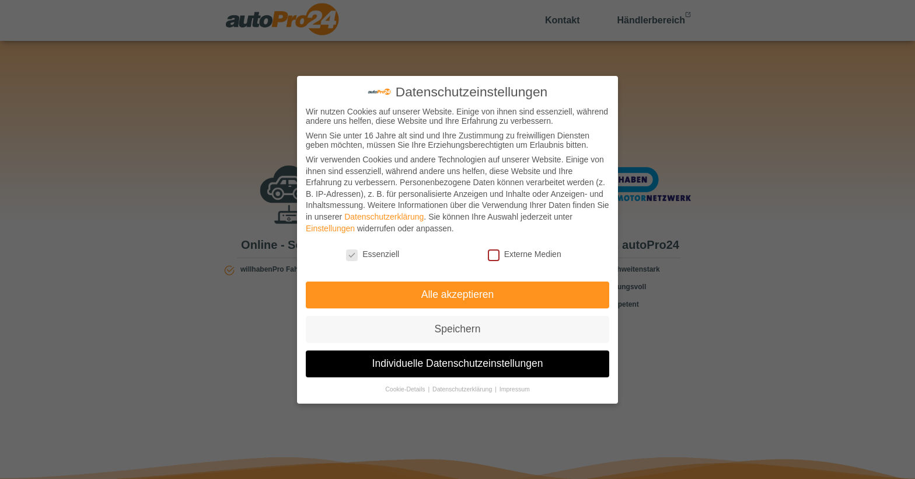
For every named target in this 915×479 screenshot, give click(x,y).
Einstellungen (330, 228)
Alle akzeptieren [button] (457, 294)
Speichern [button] (458, 329)
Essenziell (372, 254)
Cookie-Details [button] (406, 389)
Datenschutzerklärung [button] (463, 389)
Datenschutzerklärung (384, 216)
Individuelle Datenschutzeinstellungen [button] (457, 363)
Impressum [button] (515, 389)
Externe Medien (524, 254)
